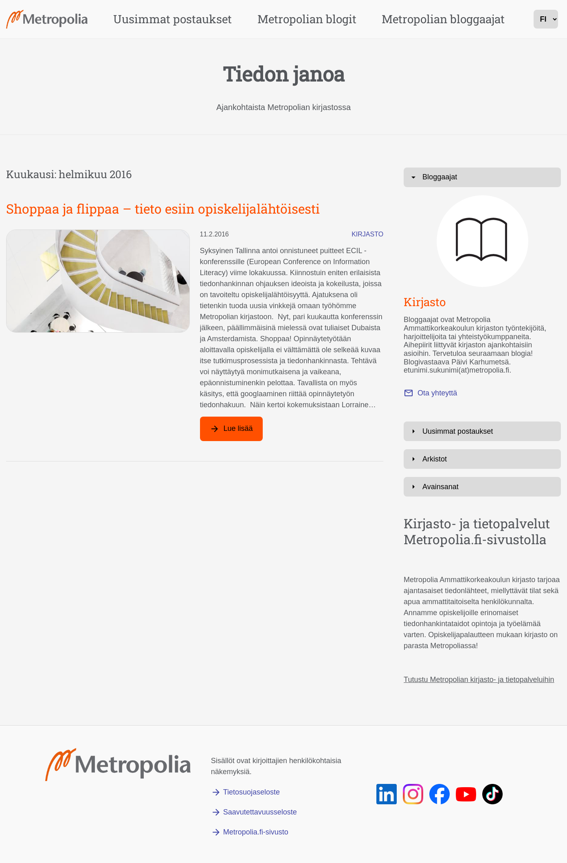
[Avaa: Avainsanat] (482, 487)
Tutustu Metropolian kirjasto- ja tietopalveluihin (479, 679)
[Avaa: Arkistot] (482, 459)
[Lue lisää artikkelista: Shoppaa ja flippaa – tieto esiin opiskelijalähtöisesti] (231, 429)
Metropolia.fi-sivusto (255, 832)
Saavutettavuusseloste (260, 812)
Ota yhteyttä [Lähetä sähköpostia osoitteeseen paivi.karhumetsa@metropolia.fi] (437, 393)
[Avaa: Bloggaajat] (482, 177)
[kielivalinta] (546, 19)
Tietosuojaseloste (251, 792)
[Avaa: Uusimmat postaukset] (482, 431)
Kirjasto (367, 234)
